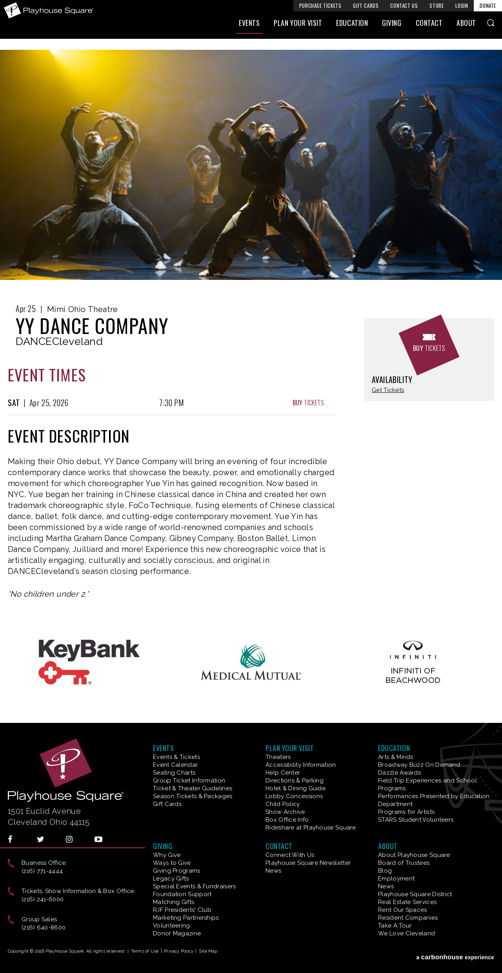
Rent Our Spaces (402, 909)
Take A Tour (394, 925)
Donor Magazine (177, 933)
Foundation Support (182, 894)
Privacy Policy (178, 951)
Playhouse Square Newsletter (308, 862)
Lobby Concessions (294, 796)
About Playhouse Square (414, 855)
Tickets (308, 402)
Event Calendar (175, 764)
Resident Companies (408, 917)
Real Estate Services (407, 902)
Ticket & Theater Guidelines (192, 788)
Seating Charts (174, 772)
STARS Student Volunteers (415, 819)
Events (249, 26)
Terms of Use (145, 951)
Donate (488, 5)
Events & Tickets (176, 757)
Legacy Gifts (171, 878)
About (466, 26)
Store (436, 5)
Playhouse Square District (415, 894)
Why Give (166, 855)
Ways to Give (172, 862)
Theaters (278, 757)
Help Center (283, 772)
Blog (385, 870)
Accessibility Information (301, 764)
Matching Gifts (173, 902)
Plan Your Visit (298, 26)
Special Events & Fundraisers (194, 886)
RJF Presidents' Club (182, 909)
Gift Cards (365, 5)
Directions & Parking (295, 780)
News (273, 870)
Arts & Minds (395, 757)
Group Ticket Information (189, 780)
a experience (455, 953)
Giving (391, 26)
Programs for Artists (406, 811)
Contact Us (404, 5)
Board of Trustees (403, 862)
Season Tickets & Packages (193, 796)
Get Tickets (388, 390)
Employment (396, 878)
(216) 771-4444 (42, 871)
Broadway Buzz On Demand (419, 764)
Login (461, 5)
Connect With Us (290, 855)
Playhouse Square (50, 10)
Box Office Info (287, 819)
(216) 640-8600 (43, 927)
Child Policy (283, 804)
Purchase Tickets (320, 5)
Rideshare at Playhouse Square (311, 827)
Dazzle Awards (399, 772)
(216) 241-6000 (43, 899)
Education (352, 26)
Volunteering (171, 925)
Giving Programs (176, 870)
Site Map (208, 951)
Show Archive (285, 811)
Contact (429, 26)
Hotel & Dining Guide (296, 788)
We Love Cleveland (406, 933)
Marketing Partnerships (186, 917)
